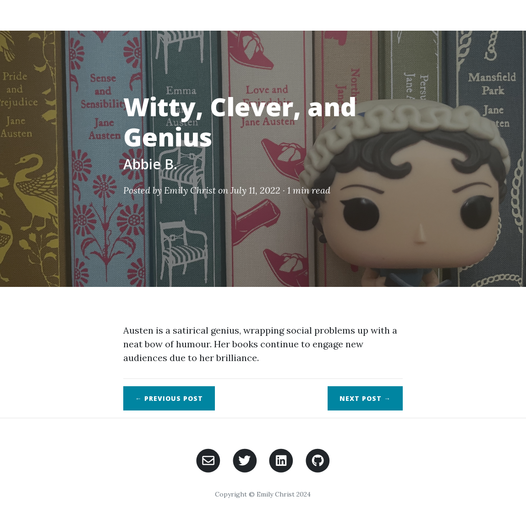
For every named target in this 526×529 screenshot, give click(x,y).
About (353, 15)
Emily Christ (190, 190)
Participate (445, 15)
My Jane (78, 15)
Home (314, 15)
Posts (394, 15)
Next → (365, 398)
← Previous (169, 398)
